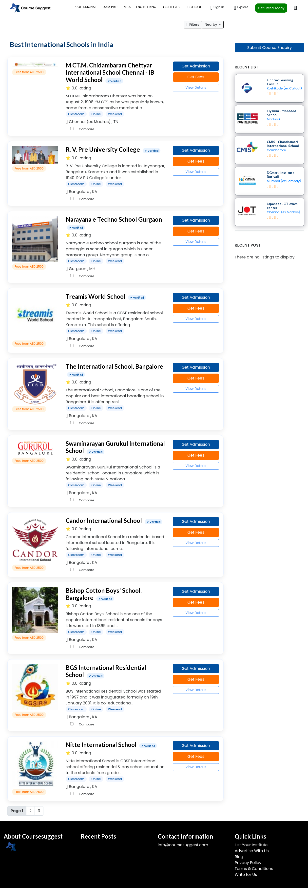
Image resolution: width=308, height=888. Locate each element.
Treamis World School (95, 296)
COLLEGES (171, 6)
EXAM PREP (110, 6)
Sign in (217, 8)
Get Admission (196, 66)
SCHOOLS (196, 6)
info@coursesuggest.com (183, 845)
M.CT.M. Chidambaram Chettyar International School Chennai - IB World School (110, 72)
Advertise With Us (252, 851)
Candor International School (104, 520)
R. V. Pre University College (103, 149)
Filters (193, 24)
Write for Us (246, 874)
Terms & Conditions (254, 868)
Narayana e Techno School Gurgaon (114, 219)
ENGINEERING (146, 6)
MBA (127, 6)
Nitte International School (101, 744)
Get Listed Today (271, 8)
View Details (195, 87)
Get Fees (195, 77)
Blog (239, 857)
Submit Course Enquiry (269, 47)
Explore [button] (241, 8)
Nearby (211, 24)
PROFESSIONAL (85, 6)
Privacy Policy (248, 863)
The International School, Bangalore (114, 366)
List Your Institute (251, 845)
